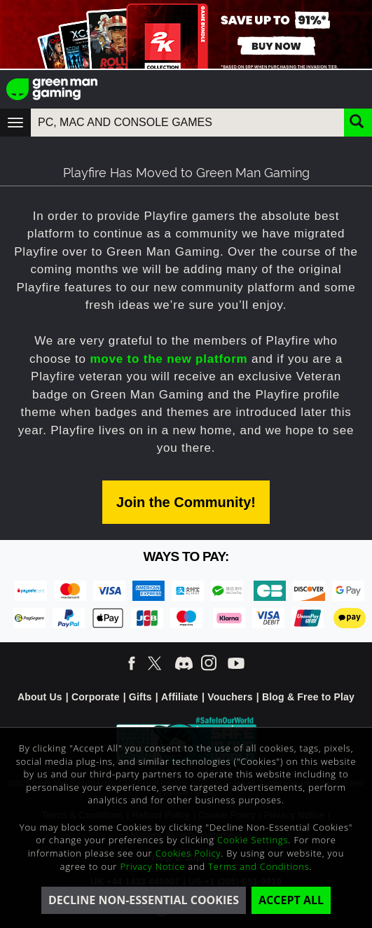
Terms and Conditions (258, 866)
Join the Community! (186, 502)
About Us (40, 696)
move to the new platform (168, 359)
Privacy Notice (152, 866)
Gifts (140, 696)
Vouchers (229, 696)
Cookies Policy (188, 853)
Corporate (95, 696)
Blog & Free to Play (308, 696)
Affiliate (179, 696)
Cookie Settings (252, 839)
